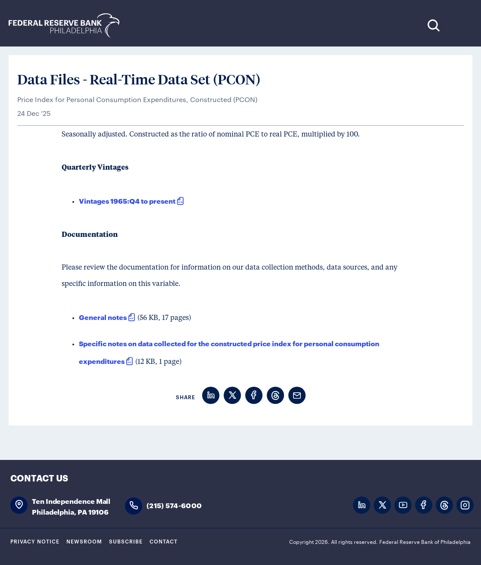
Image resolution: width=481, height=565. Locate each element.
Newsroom (84, 541)
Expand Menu (460, 25)
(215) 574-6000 (174, 505)
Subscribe (126, 541)
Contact (164, 541)
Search (433, 25)
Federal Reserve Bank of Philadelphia (68, 25)
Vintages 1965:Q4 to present (127, 200)
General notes (103, 317)
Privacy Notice (34, 541)
